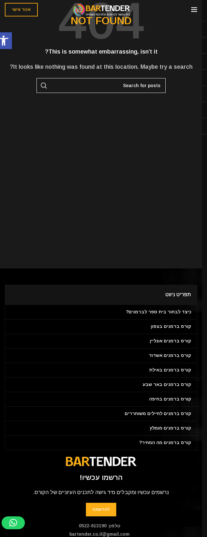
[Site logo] (101, 9)
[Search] (101, 85)
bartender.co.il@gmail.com (99, 534)
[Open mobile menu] (194, 9)
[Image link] (101, 461)
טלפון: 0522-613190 (99, 525)
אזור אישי (21, 9)
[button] (13, 522)
